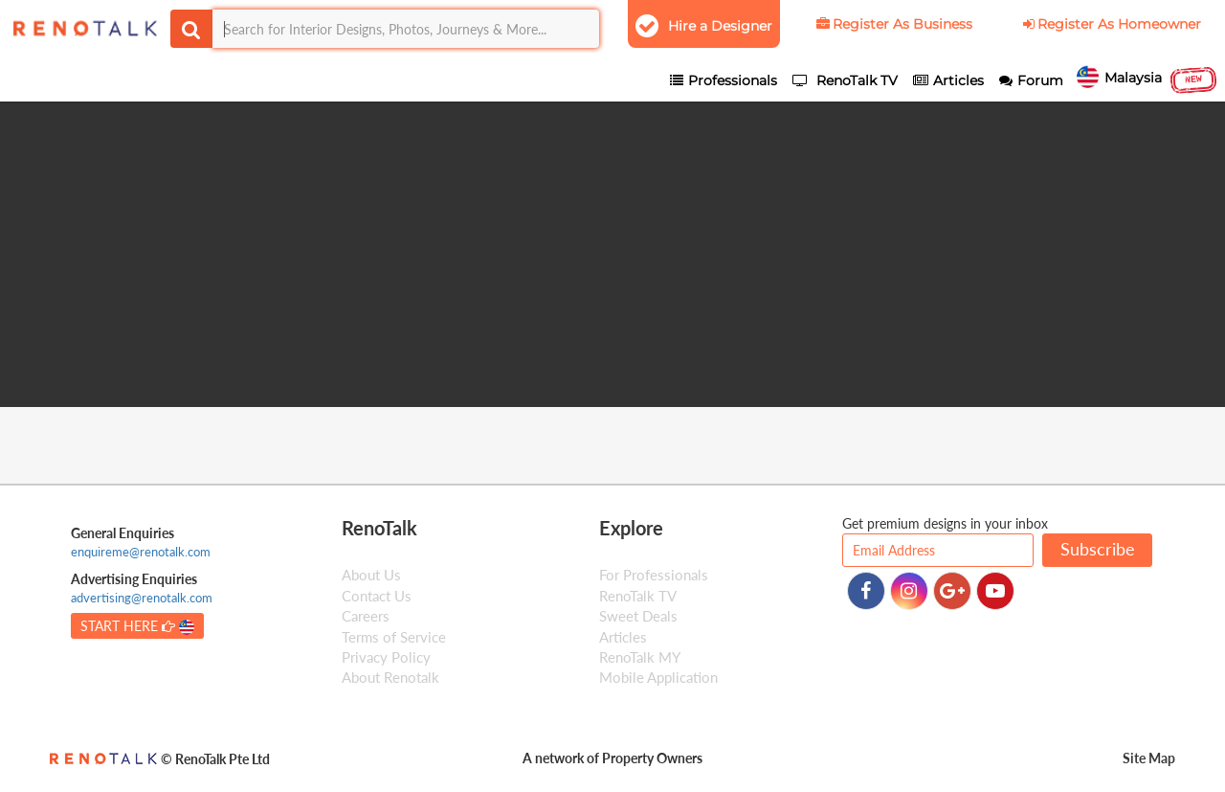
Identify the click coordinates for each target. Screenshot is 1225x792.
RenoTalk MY (639, 657)
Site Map (1149, 758)
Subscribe (1097, 549)
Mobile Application (658, 678)
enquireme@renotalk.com (141, 551)
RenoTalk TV (638, 595)
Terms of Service (394, 636)
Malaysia (1147, 79)
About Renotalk (390, 678)
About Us (371, 575)
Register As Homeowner (1110, 24)
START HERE (137, 626)
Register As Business (892, 24)
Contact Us (377, 595)
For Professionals (653, 575)
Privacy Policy (386, 657)
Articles (623, 636)
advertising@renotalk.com (141, 598)
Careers (366, 615)
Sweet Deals (638, 615)
